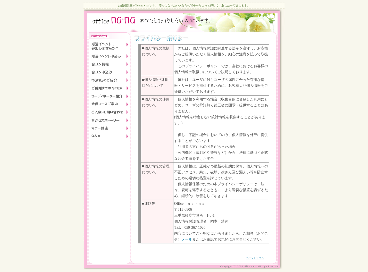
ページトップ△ (255, 258)
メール (186, 239)
